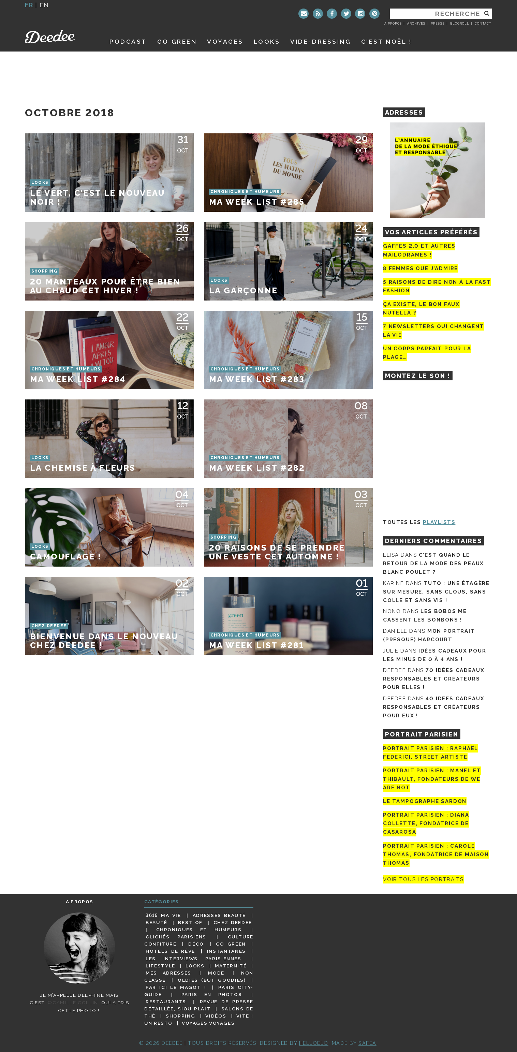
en (44, 5)
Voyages (225, 41)
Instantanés (226, 951)
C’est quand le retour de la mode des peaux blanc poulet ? (433, 563)
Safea (367, 1043)
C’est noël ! (386, 41)
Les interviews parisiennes (193, 958)
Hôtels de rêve (170, 951)
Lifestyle (160, 965)
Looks (267, 41)
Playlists (439, 522)
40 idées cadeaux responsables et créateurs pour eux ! (433, 707)
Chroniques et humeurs (199, 929)
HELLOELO (313, 1043)
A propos (393, 23)
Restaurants (166, 1001)
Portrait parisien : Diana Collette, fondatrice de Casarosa (426, 823)
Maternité (231, 965)
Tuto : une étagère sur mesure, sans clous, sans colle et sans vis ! (436, 591)
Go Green (231, 944)
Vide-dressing (320, 41)
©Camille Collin (73, 1002)
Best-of (190, 922)
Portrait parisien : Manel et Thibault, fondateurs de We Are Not (432, 779)
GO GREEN (177, 41)
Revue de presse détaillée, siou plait (198, 1005)
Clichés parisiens (176, 936)
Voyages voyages (208, 1023)
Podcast (128, 41)
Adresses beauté (219, 915)
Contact (483, 23)
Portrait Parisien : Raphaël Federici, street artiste (430, 752)
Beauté (156, 922)
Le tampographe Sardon (425, 801)
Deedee (59, 36)
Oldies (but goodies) (212, 980)
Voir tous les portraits (423, 879)
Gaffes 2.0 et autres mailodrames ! (419, 250)
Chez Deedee (232, 922)
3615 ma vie (163, 915)
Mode (216, 973)
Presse (437, 23)
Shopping (180, 1016)
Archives (416, 23)
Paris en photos (211, 994)
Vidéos (215, 1016)
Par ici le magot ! (176, 987)
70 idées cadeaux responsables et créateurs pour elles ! (433, 678)
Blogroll (459, 23)
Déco (196, 944)
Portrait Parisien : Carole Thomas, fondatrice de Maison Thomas (436, 854)
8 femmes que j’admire (420, 268)
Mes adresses (168, 973)
